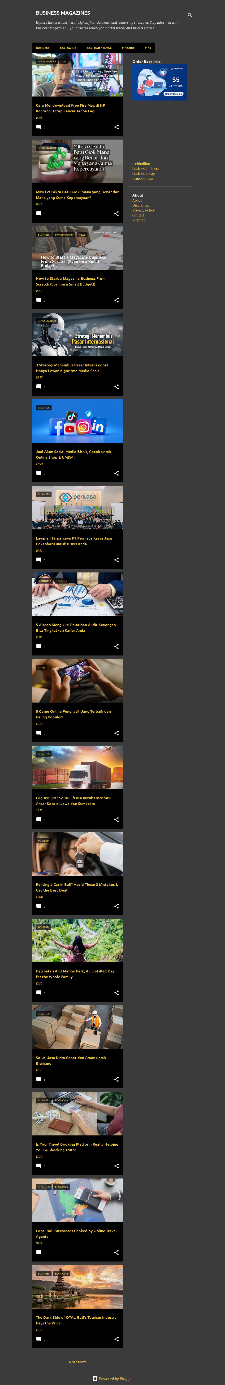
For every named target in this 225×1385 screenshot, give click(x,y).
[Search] (190, 15)
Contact (138, 215)
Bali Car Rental (99, 48)
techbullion (141, 164)
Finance (128, 48)
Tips (148, 48)
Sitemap (139, 220)
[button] (116, 127)
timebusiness (143, 178)
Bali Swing (68, 48)
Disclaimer (141, 205)
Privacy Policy (143, 210)
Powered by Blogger (112, 1378)
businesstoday (143, 173)
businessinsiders (145, 169)
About (137, 200)
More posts (77, 1362)
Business (42, 48)
